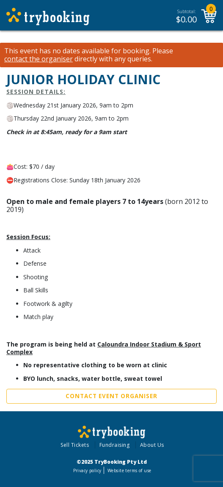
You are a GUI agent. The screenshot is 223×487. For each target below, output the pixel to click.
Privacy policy (87, 470)
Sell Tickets (75, 444)
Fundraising (114, 444)
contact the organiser (38, 59)
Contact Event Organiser (111, 396)
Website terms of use (129, 470)
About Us (152, 444)
